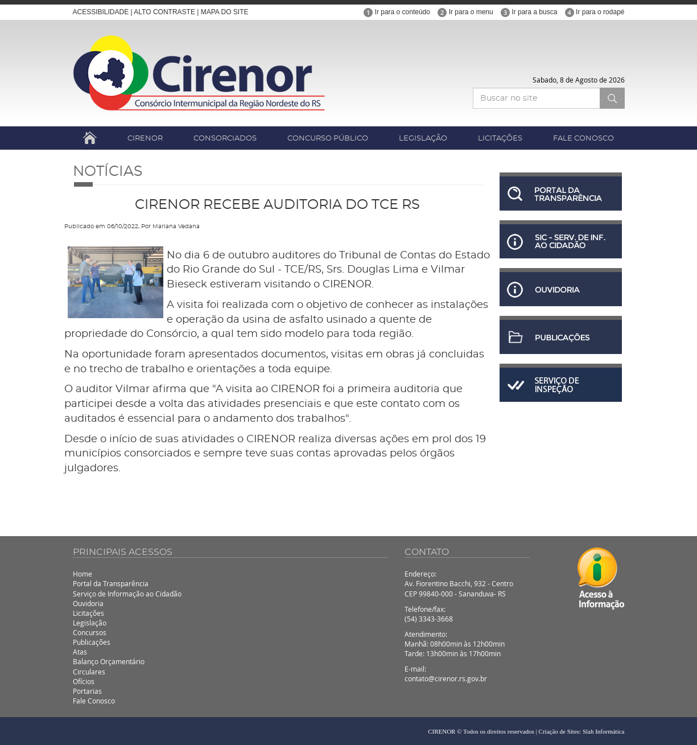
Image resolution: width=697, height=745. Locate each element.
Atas (80, 651)
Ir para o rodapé (595, 12)
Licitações (88, 613)
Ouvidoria (88, 603)
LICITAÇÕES (500, 138)
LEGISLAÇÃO (423, 138)
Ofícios (83, 681)
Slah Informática (604, 731)
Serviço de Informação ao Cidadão (127, 593)
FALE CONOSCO (583, 138)
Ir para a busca (529, 12)
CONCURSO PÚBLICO (327, 138)
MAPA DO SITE (225, 12)
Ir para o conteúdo (397, 12)
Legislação (89, 622)
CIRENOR (145, 138)
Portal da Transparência (111, 583)
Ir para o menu (465, 12)
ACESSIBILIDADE (101, 12)
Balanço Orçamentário (109, 661)
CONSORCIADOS (225, 138)
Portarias (87, 690)
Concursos (89, 632)
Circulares (89, 671)
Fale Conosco (94, 700)
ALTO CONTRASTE (164, 12)
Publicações (91, 642)
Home (82, 573)
